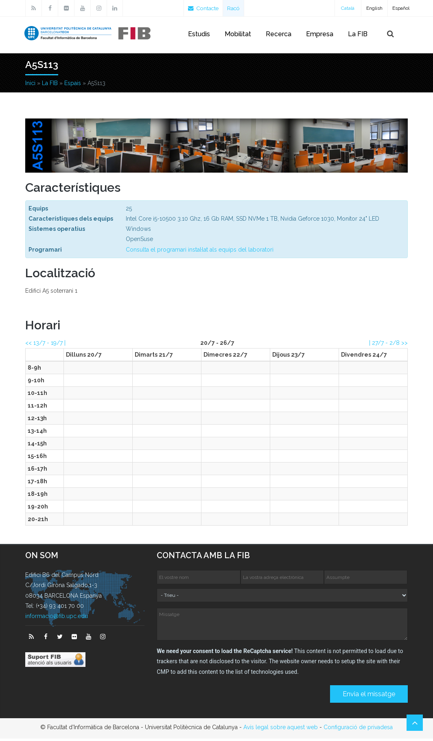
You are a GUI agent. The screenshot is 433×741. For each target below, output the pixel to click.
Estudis (199, 34)
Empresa (319, 34)
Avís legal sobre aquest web (280, 729)
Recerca (278, 34)
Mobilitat (238, 34)
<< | (45, 345)
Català (347, 8)
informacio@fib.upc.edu (56, 618)
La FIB (357, 34)
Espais (72, 85)
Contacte (204, 8)
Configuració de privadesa (358, 729)
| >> (388, 345)
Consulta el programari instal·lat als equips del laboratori (199, 252)
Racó (236, 8)
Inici (30, 85)
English (374, 8)
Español (400, 8)
